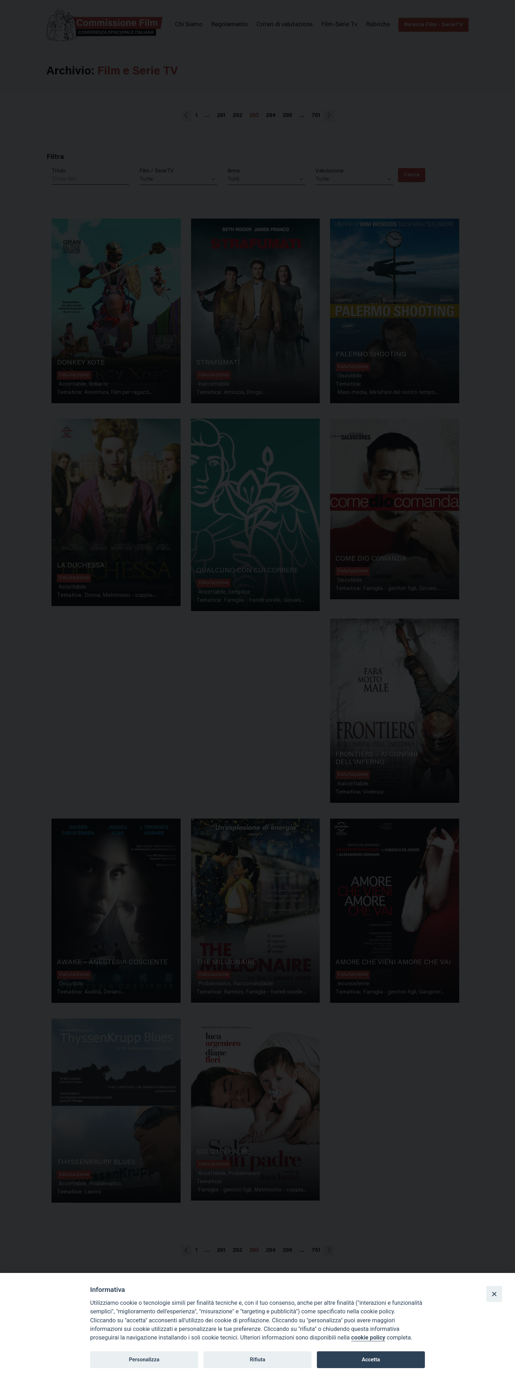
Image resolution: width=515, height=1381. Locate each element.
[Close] (494, 1294)
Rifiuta (257, 1359)
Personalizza (144, 1359)
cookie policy (368, 1337)
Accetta (371, 1359)
